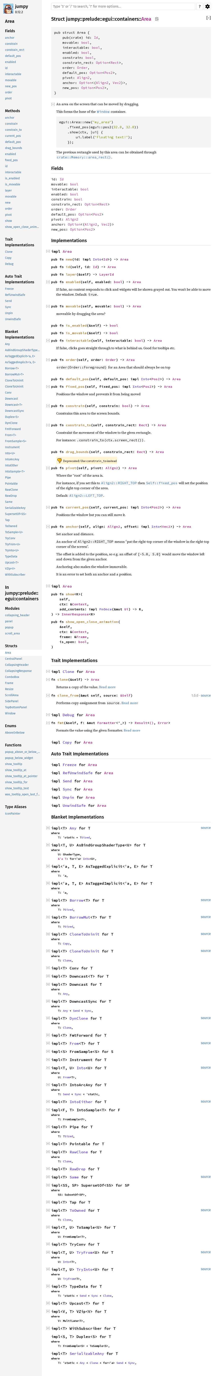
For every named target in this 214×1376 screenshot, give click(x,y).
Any (73, 828)
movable (73, 306)
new (69, 259)
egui (107, 19)
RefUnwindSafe (78, 772)
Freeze (69, 764)
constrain (75, 406)
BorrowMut (80, 917)
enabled (73, 282)
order (71, 360)
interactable (78, 340)
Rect (115, 62)
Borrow (76, 900)
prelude (91, 19)
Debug (68, 714)
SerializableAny (87, 1353)
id (68, 267)
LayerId (106, 274)
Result (141, 723)
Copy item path (156, 18)
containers (127, 19)
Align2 (83, 78)
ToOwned (78, 1210)
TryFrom (84, 1252)
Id (96, 37)
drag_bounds (77, 452)
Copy (67, 742)
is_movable (76, 333)
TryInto (84, 1269)
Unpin (68, 797)
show (70, 594)
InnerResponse (75, 614)
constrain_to (78, 425)
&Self (125, 695)
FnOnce (105, 609)
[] (208, 18)
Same (74, 1177)
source (206, 695)
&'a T (62, 859)
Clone (68, 671)
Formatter (106, 723)
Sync (67, 789)
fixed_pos (75, 386)
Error (163, 723)
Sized (85, 837)
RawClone (79, 1152)
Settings (207, 6)
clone (62, 679)
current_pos (77, 507)
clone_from (67, 695)
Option (102, 62)
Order (82, 67)
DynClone (79, 1018)
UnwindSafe (74, 805)
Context (79, 604)
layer (71, 274)
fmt (60, 723)
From (74, 1043)
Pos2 (108, 73)
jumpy (21, 6)
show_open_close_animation (92, 622)
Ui (126, 609)
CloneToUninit (84, 934)
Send (67, 781)
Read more (107, 687)
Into (97, 259)
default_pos (77, 379)
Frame (81, 637)
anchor (72, 526)
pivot (71, 468)
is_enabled (76, 325)
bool (85, 42)
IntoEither (81, 1101)
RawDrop (78, 1169)
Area (146, 19)
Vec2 (117, 83)
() (151, 723)
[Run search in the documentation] (123, 6)
